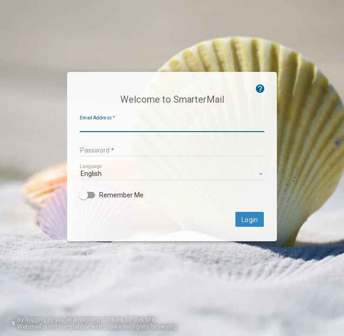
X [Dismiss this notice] (13, 324)
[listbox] (172, 173)
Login (249, 220)
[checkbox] (172, 195)
